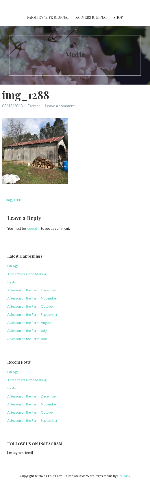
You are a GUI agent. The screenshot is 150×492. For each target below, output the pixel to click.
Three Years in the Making (27, 274)
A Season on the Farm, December (32, 290)
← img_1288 (11, 200)
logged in (33, 228)
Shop (118, 17)
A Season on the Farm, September (32, 314)
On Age (13, 266)
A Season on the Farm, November (32, 298)
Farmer (33, 105)
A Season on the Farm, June (27, 339)
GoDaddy (123, 476)
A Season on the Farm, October (30, 306)
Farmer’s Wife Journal (48, 17)
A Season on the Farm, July (27, 330)
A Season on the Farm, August (29, 322)
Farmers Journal (91, 17)
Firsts (11, 282)
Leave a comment (60, 105)
